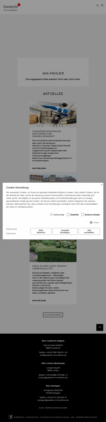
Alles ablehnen (41, 231)
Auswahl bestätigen (65, 231)
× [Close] (102, 185)
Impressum (11, 233)
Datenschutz (11, 229)
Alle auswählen (89, 231)
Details (96, 222)
